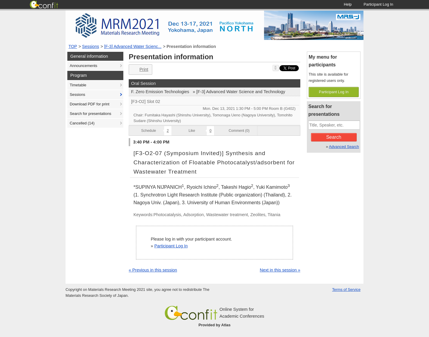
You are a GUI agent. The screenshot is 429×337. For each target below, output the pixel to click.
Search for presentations (90, 113)
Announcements (83, 65)
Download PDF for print (89, 104)
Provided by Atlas (214, 325)
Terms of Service (346, 289)
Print (139, 69)
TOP (73, 46)
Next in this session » (280, 270)
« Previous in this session (153, 270)
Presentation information (191, 46)
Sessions (90, 46)
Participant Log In (171, 246)
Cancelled (82, 123)
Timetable (78, 85)
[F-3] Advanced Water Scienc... (132, 46)
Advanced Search (344, 146)
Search (333, 137)
